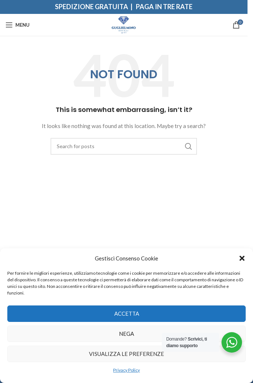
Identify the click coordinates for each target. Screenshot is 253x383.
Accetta (126, 313)
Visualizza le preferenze (126, 353)
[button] (242, 258)
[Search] (124, 146)
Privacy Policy (126, 370)
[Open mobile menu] (17, 25)
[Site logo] (124, 24)
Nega (126, 333)
